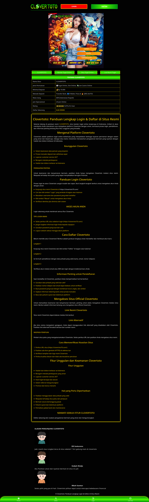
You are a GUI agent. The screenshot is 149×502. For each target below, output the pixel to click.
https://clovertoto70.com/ (69, 189)
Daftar (56, 499)
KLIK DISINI (60, 110)
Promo (18, 499)
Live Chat (130, 499)
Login (93, 499)
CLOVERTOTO (64, 124)
